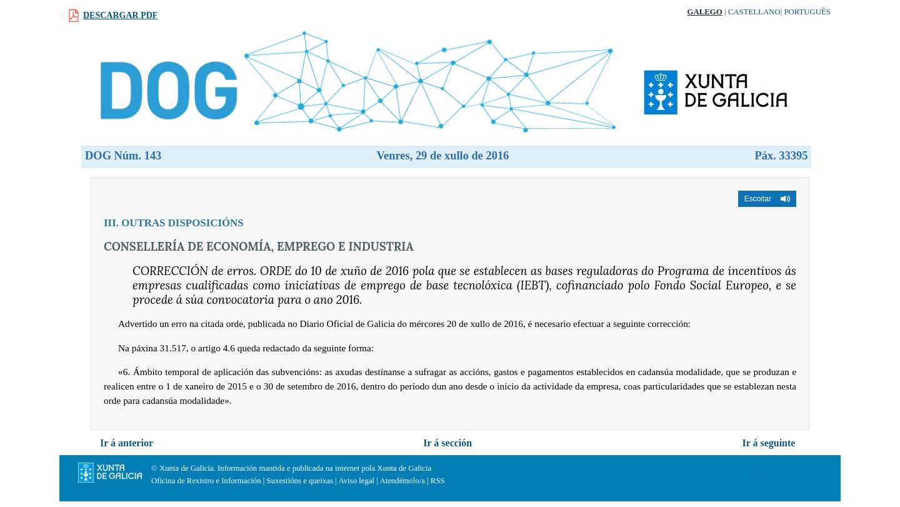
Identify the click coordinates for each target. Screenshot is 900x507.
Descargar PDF (120, 15)
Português (807, 12)
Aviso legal (356, 480)
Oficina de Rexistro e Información (206, 480)
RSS (438, 480)
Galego (705, 12)
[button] (767, 199)
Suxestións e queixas (300, 480)
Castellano (754, 12)
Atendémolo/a (402, 480)
